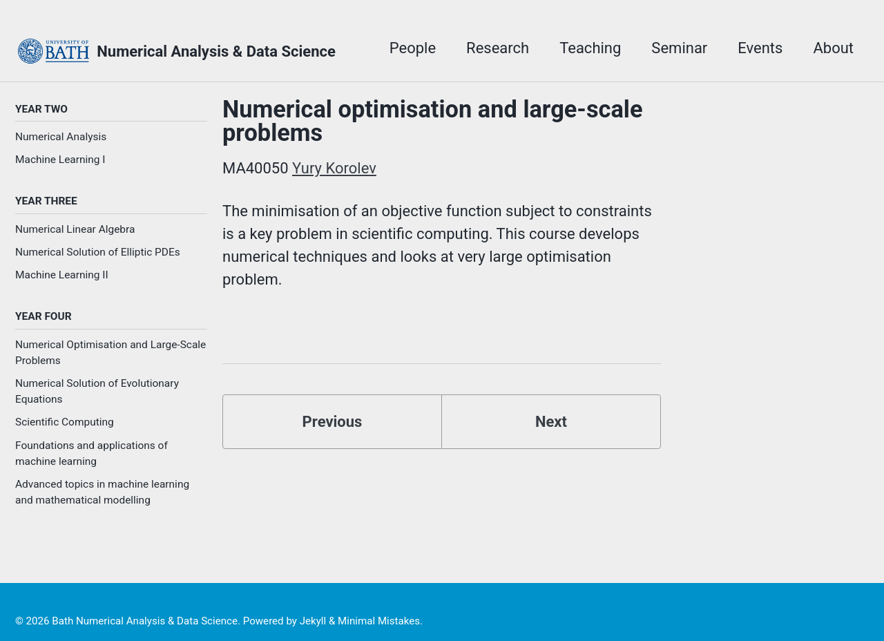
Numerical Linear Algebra (75, 229)
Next (551, 421)
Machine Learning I (60, 159)
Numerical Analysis (60, 137)
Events (760, 48)
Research (497, 48)
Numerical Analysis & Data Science (216, 51)
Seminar (679, 48)
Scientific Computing (64, 422)
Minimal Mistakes (379, 621)
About (833, 48)
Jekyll (313, 621)
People (413, 48)
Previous (332, 421)
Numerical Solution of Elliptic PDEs (97, 252)
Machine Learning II (61, 275)
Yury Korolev (334, 168)
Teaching (590, 48)
